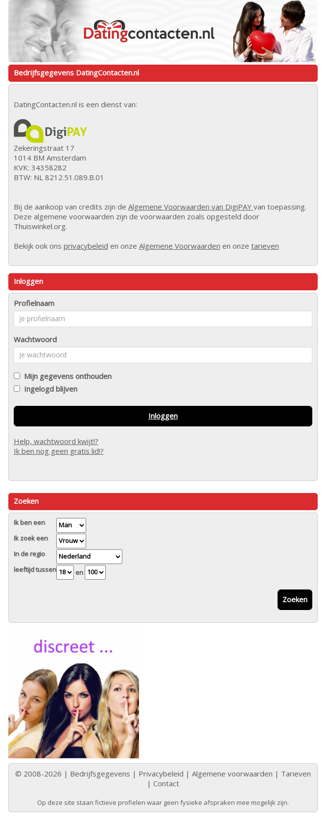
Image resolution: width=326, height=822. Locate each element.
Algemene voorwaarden (232, 773)
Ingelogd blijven (48, 389)
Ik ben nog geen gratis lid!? (59, 451)
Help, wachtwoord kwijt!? (56, 441)
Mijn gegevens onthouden (66, 376)
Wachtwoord (35, 339)
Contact (166, 783)
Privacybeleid (161, 773)
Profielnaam (34, 303)
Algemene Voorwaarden (179, 246)
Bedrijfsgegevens (100, 773)
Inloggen (163, 416)
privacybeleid (86, 246)
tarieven (265, 246)
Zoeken (294, 599)
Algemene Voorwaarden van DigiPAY (191, 206)
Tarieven (296, 773)
